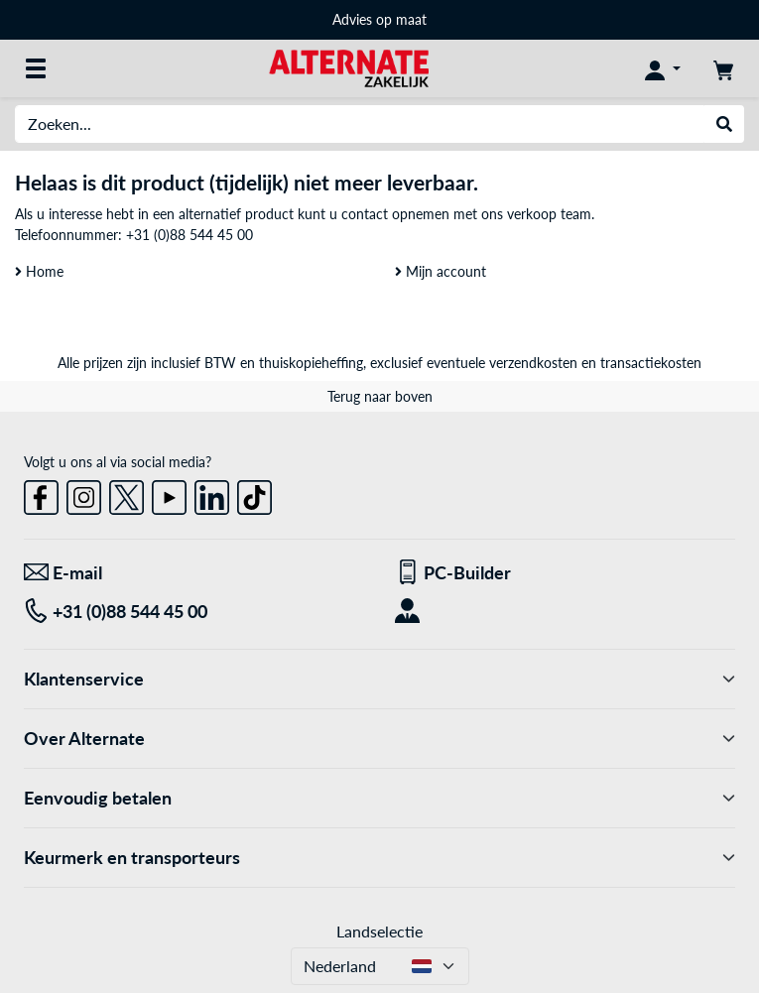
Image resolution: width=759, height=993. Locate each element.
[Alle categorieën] (36, 68)
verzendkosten (533, 362)
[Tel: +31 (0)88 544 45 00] (194, 611)
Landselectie (379, 931)
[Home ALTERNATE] (349, 67)
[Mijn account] (663, 68)
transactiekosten (650, 362)
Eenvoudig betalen (379, 798)
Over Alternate (379, 738)
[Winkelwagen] (723, 68)
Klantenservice (379, 679)
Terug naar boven (380, 396)
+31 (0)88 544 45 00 (189, 234)
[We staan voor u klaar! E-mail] (194, 572)
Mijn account (440, 271)
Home (39, 271)
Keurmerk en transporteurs (379, 857)
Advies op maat (379, 19)
